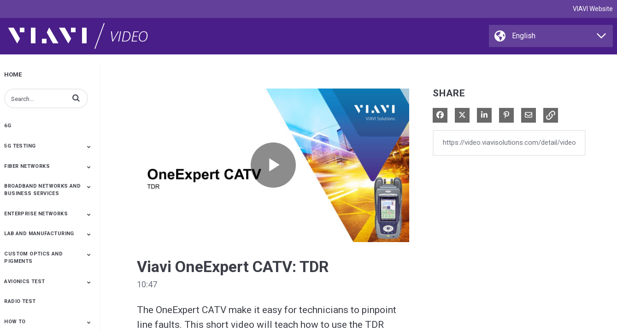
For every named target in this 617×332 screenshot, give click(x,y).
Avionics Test (24, 282)
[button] (76, 97)
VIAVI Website (593, 8)
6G (7, 126)
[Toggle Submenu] (89, 147)
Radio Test (19, 301)
